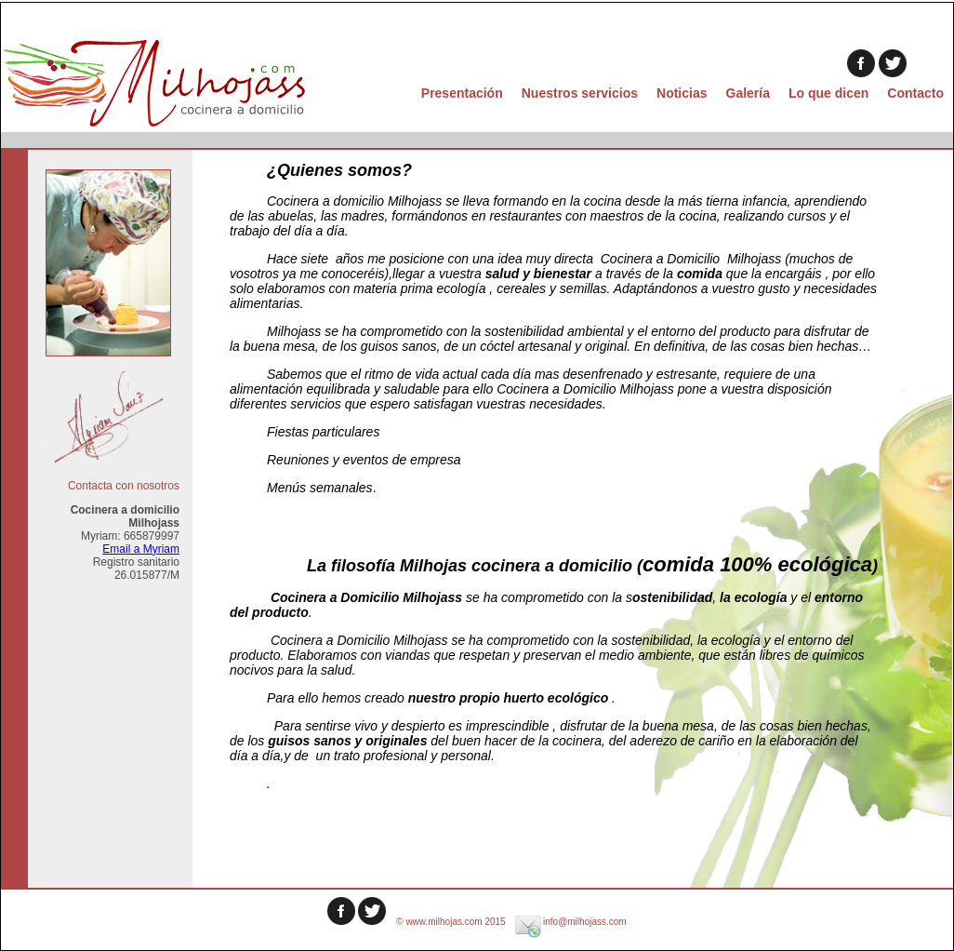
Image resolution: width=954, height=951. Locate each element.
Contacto (915, 93)
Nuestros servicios (580, 93)
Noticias (681, 93)
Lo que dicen (828, 93)
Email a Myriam (140, 549)
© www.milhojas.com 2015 (452, 922)
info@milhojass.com (570, 922)
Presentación (462, 93)
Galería (748, 93)
